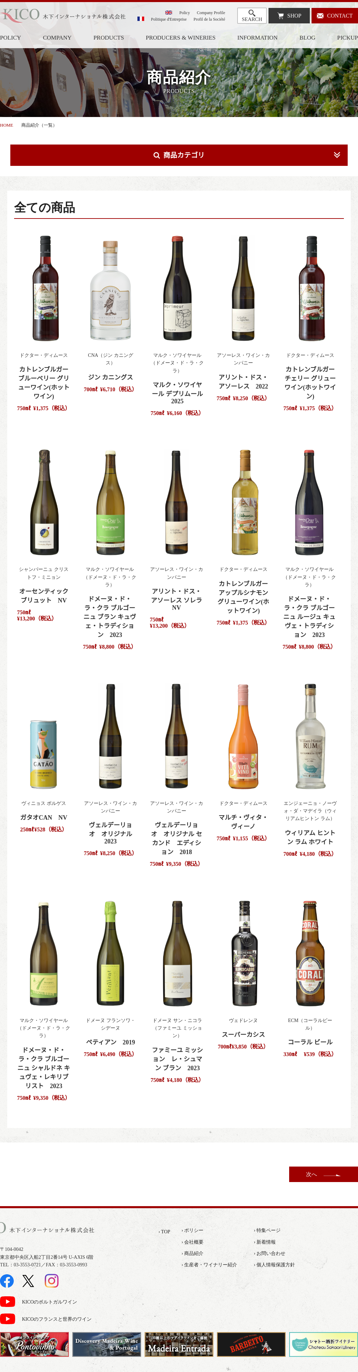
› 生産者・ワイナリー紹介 (209, 1264)
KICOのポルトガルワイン (49, 1302)
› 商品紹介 (192, 1253)
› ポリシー (192, 1230)
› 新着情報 (265, 1242)
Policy (184, 12)
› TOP (164, 1231)
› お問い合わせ (269, 1253)
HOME (6, 125)
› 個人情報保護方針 (274, 1264)
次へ (311, 1174)
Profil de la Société (209, 19)
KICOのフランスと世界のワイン (57, 1319)
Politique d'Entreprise (169, 19)
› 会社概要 (192, 1242)
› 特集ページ (267, 1230)
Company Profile (211, 12)
